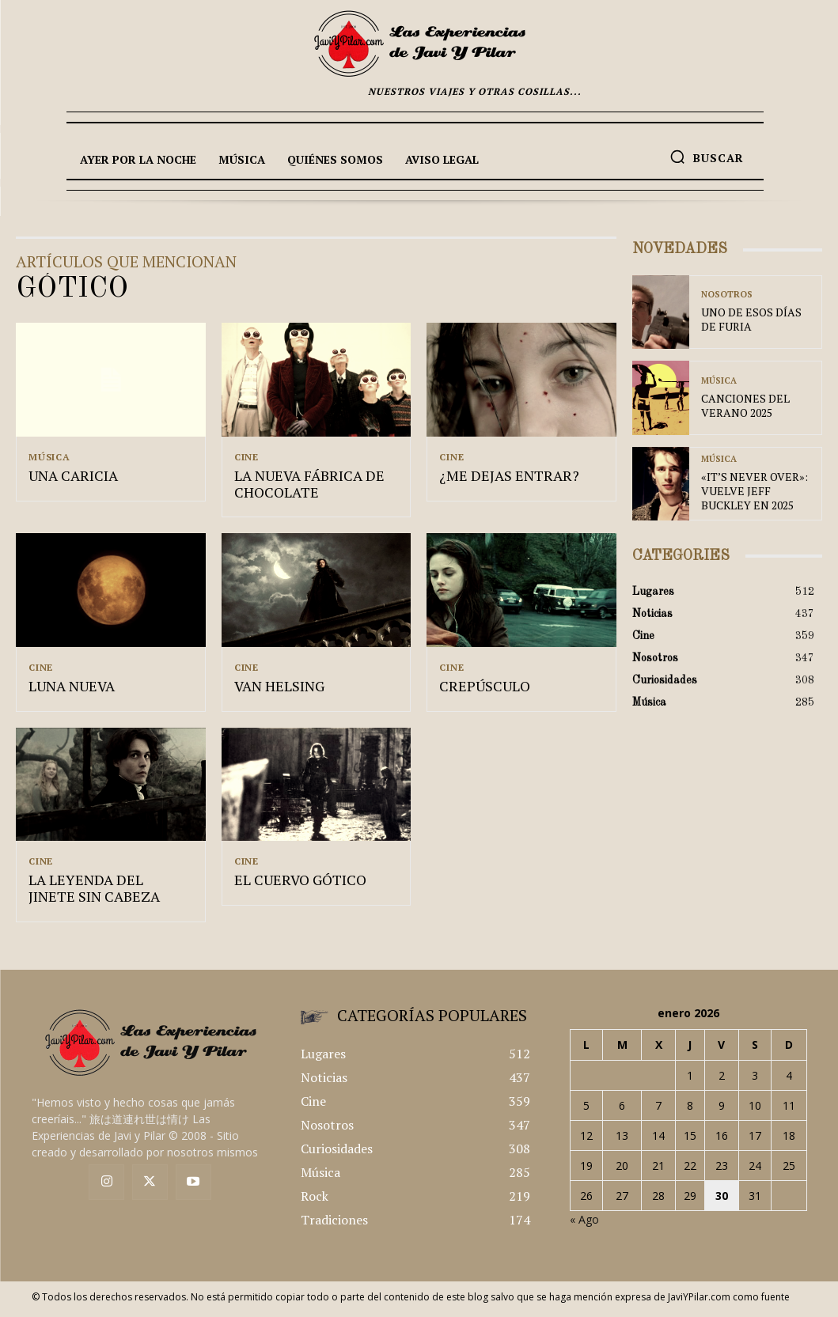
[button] (706, 157)
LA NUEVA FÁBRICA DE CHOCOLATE (301, 486)
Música (49, 457)
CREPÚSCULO (478, 689)
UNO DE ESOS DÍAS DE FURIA (750, 320)
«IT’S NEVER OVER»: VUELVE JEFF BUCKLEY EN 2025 (757, 491)
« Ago (584, 1224)
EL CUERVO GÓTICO (292, 886)
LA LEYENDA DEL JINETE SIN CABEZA (101, 894)
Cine (246, 457)
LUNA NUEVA (66, 689)
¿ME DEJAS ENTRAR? (500, 477)
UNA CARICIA (68, 477)
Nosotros (727, 297)
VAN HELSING (275, 689)
